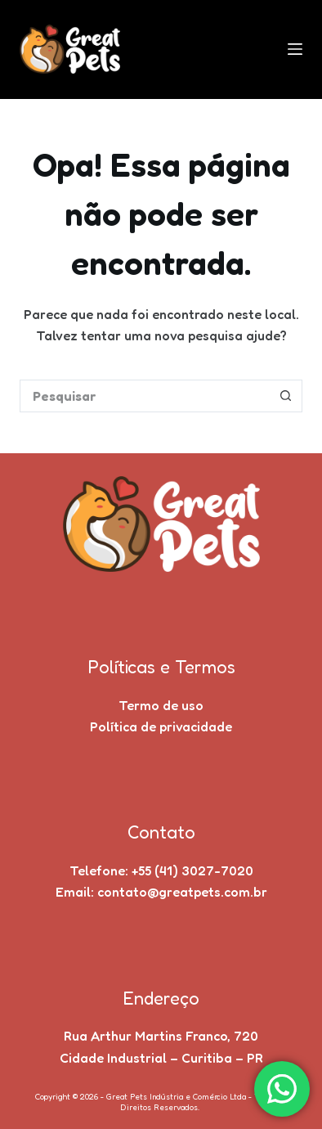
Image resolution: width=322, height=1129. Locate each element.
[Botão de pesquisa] (286, 396)
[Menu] (295, 49)
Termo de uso (161, 705)
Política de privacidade (161, 726)
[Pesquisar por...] (145, 396)
